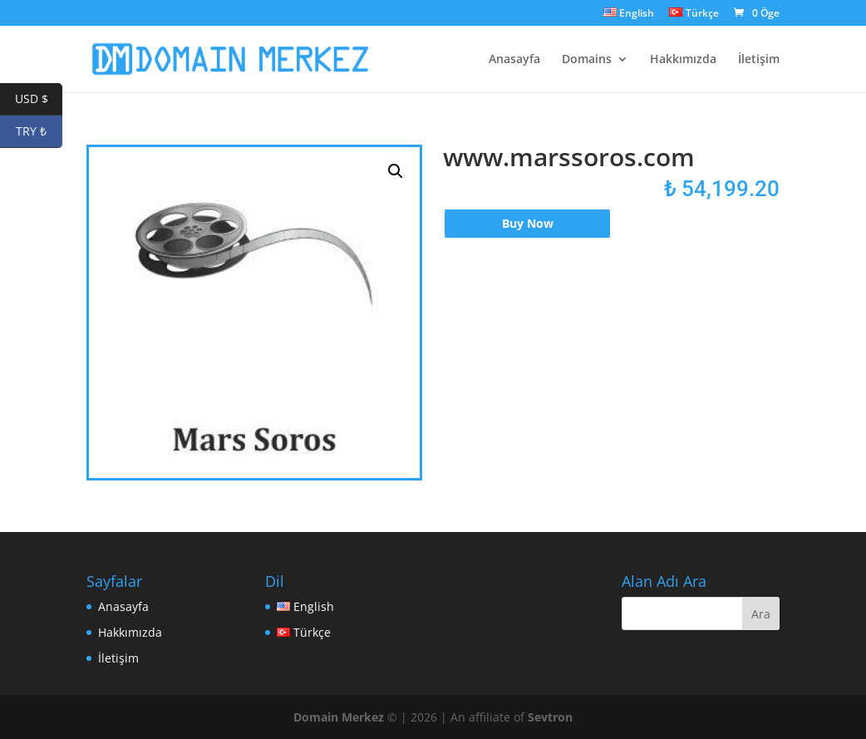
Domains (587, 60)
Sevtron (550, 717)
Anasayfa (514, 60)
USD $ (39, 99)
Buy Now (528, 223)
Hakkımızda (683, 60)
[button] (396, 171)
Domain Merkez (338, 717)
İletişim (759, 60)
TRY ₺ (39, 132)
